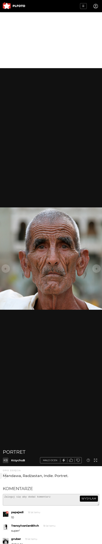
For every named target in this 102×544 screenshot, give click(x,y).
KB (6, 460)
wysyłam (88, 498)
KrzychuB (18, 460)
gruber (16, 540)
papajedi (17, 514)
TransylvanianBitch (25, 527)
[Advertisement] (51, 40)
